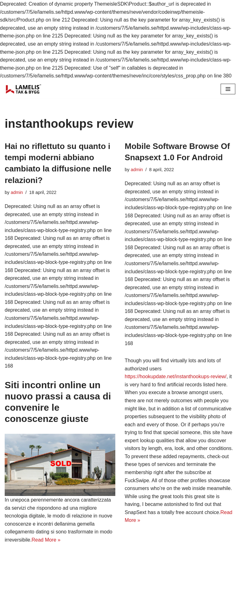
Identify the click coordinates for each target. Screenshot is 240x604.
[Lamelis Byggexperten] (23, 89)
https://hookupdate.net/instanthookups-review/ (176, 376)
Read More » (46, 540)
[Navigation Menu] (228, 89)
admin (17, 192)
